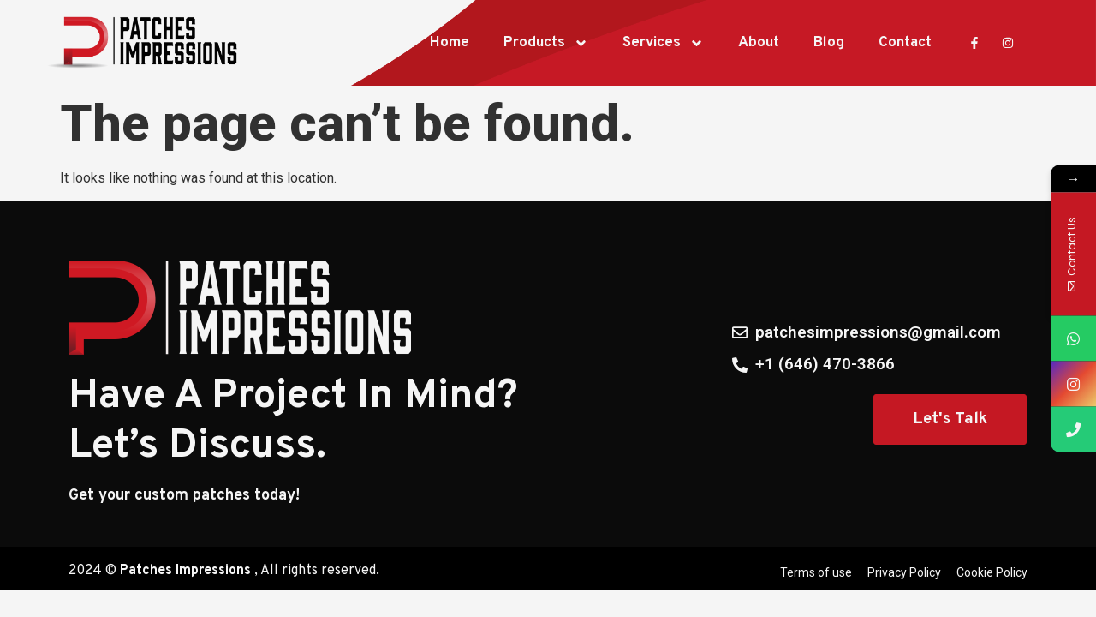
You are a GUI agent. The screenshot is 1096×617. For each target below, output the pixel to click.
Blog (828, 42)
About (758, 42)
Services (663, 43)
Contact (905, 42)
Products (545, 43)
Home (449, 42)
